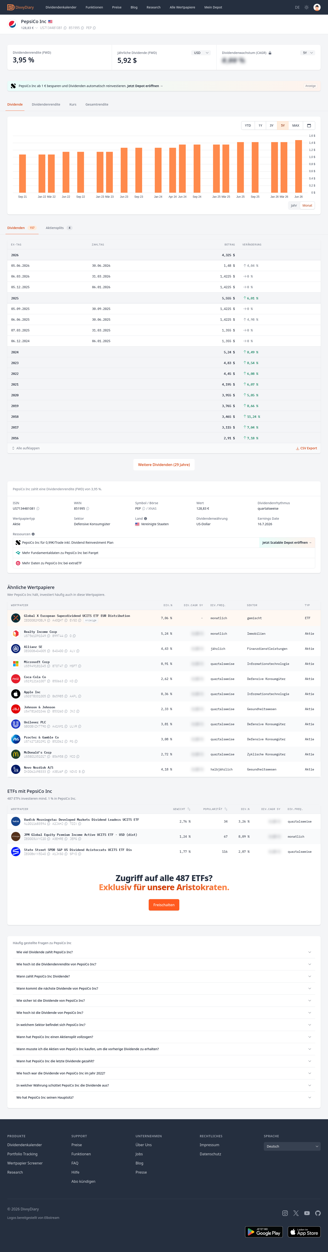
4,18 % (166, 769)
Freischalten (164, 904)
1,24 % (185, 836)
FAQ (74, 1163)
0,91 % (166, 664)
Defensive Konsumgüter (266, 679)
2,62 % (166, 679)
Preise (117, 7)
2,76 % (185, 821)
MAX (295, 125)
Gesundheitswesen (261, 709)
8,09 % (243, 836)
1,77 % (185, 852)
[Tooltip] (145, 518)
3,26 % (243, 821)
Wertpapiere (182, 7)
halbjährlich (222, 769)
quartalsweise (222, 664)
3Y (271, 125)
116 (224, 852)
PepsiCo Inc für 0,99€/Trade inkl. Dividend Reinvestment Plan (68, 542)
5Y (283, 125)
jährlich (218, 649)
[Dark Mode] (306, 7)
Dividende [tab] (15, 104)
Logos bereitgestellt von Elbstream (33, 1217)
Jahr (294, 205)
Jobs (139, 1153)
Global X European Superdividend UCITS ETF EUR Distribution (77, 615)
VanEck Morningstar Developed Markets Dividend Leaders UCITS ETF (81, 819)
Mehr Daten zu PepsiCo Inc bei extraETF (52, 563)
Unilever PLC (35, 721)
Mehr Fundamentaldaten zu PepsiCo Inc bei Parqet (60, 553)
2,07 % (243, 852)
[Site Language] (297, 7)
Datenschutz (210, 1153)
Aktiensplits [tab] (59, 228)
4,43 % (166, 649)
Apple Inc (32, 691)
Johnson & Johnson (39, 706)
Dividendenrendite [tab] (46, 104)
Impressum (209, 1144)
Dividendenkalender (61, 7)
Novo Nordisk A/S (38, 767)
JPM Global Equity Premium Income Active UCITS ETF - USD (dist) (80, 834)
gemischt (254, 618)
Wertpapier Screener (25, 1163)
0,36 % (166, 694)
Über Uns (144, 1144)
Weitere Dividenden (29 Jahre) (164, 464)
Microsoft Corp (37, 661)
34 (225, 821)
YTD (248, 125)
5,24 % (166, 633)
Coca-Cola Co (35, 676)
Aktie (309, 633)
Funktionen (94, 7)
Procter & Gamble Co (41, 737)
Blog (139, 1163)
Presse (141, 1172)
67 (225, 836)
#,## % (233, 60)
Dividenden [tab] (22, 228)
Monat (307, 205)
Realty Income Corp (40, 631)
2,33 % (166, 709)
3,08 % (166, 739)
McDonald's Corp (37, 752)
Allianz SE (33, 646)
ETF (307, 618)
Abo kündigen (83, 1181)
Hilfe (75, 1172)
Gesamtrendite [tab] (96, 104)
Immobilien (256, 633)
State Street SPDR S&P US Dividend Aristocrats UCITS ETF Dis (78, 849)
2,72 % (166, 754)
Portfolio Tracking (22, 1153)
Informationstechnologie (268, 664)
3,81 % (166, 724)
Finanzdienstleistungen (267, 649)
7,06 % (166, 618)
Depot (213, 7)
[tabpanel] (164, 166)
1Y (260, 125)
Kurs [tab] (72, 104)
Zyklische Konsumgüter (266, 754)
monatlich (219, 618)
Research (15, 1172)
